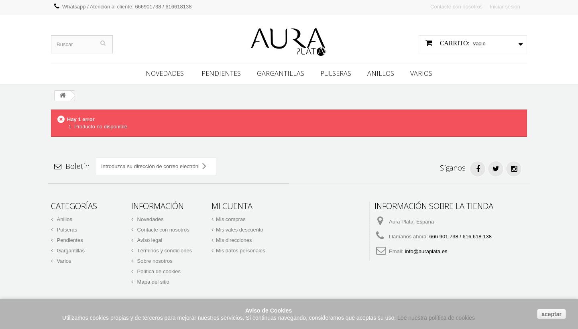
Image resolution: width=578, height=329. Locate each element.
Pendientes (221, 73)
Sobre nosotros (154, 261)
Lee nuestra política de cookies (436, 318)
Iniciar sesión (505, 7)
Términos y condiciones (164, 251)
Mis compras (231, 219)
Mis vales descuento (239, 230)
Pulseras (335, 73)
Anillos (380, 73)
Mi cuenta (232, 206)
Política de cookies (158, 271)
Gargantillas (280, 73)
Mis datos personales (240, 251)
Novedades (165, 73)
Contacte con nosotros (456, 7)
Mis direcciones (234, 240)
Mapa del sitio (152, 282)
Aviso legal (149, 240)
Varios (421, 73)
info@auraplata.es (426, 251)
